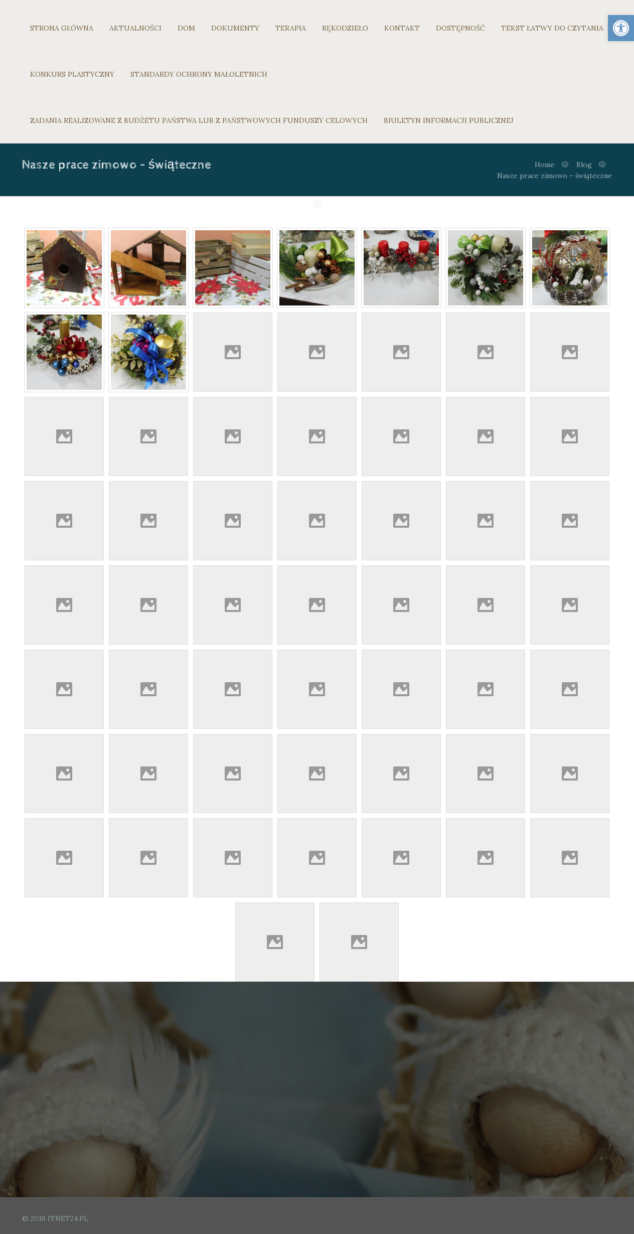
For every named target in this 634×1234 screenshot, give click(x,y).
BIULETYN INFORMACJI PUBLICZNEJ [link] (449, 120)
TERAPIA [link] (290, 28)
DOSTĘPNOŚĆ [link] (460, 28)
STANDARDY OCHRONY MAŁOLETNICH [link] (198, 74)
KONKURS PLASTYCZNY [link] (72, 74)
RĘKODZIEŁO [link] (345, 28)
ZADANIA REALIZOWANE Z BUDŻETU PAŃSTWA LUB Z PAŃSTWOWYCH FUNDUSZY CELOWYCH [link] (199, 120)
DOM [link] (186, 28)
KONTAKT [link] (402, 28)
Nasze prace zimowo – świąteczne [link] (554, 175)
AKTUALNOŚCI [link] (135, 28)
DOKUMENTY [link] (235, 28)
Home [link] (545, 164)
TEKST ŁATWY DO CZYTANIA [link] (552, 28)
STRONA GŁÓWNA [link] (61, 28)
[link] (621, 28)
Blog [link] (584, 164)
